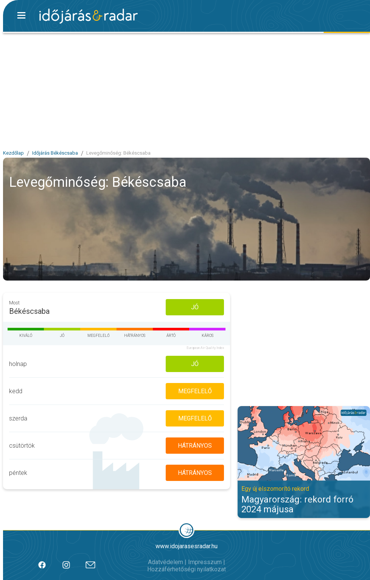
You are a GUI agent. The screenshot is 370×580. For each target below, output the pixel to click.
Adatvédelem (165, 562)
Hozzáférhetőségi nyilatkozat (186, 569)
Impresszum (205, 562)
